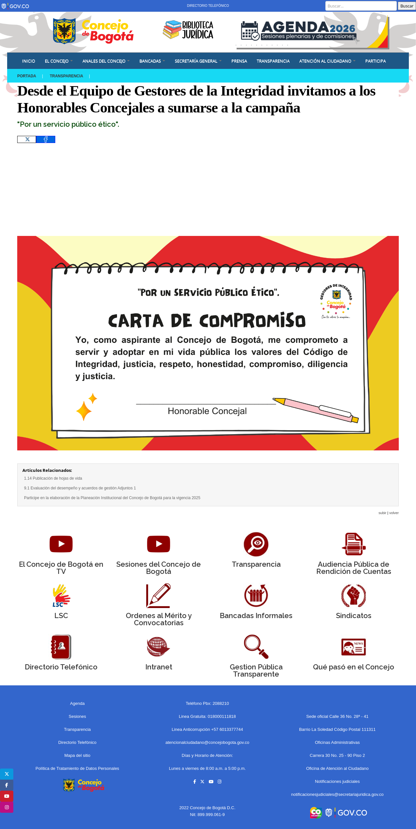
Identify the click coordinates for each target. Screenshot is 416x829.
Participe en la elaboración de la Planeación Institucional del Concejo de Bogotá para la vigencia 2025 (112, 498)
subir (382, 513)
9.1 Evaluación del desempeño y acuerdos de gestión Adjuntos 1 (80, 488)
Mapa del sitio (77, 755)
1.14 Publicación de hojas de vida (53, 478)
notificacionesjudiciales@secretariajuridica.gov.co (337, 794)
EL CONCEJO (59, 61)
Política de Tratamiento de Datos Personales (77, 768)
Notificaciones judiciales (337, 781)
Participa (375, 61)
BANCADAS (152, 61)
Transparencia (273, 61)
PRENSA (239, 61)
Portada (26, 76)
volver (394, 513)
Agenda (77, 703)
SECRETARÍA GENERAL (198, 61)
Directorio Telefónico (208, 5)
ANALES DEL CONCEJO (106, 61)
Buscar (406, 6)
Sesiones (77, 716)
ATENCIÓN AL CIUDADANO (327, 61)
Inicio (28, 61)
